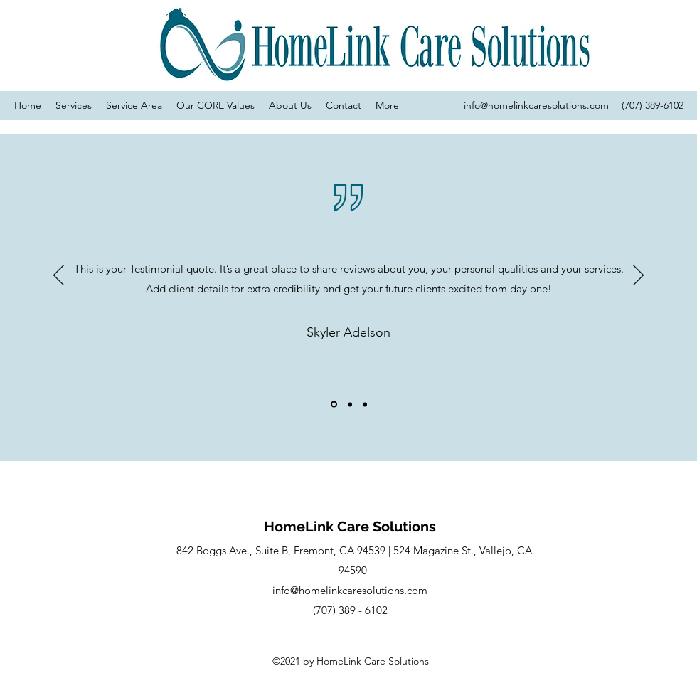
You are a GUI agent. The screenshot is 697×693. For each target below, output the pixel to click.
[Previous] (58, 276)
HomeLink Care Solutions (350, 526)
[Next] (638, 276)
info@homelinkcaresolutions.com (536, 105)
